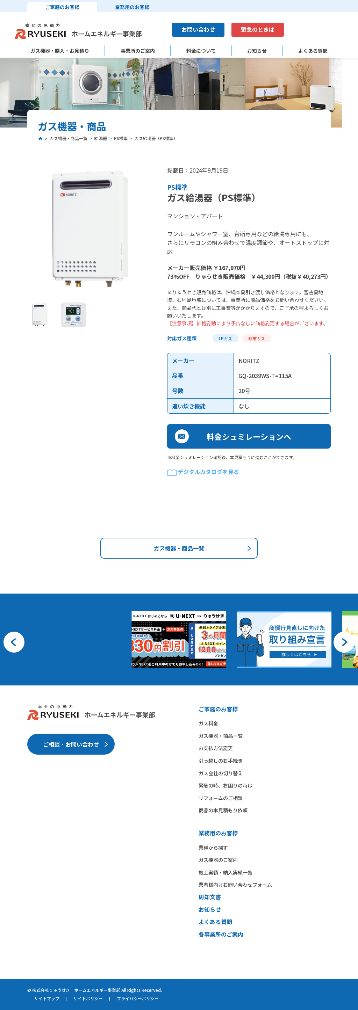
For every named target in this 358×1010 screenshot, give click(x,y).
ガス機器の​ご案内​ (218, 859)
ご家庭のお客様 (62, 6)
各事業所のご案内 (221, 934)
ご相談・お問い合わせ (71, 744)
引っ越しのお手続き (221, 760)
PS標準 (177, 186)
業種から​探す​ (213, 847)
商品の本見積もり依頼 (223, 810)
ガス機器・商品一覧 (179, 548)
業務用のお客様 (132, 6)
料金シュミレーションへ (249, 436)
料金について (201, 51)
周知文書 (210, 897)
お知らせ (257, 51)
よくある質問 (313, 51)
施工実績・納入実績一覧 (225, 872)
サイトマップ (46, 998)
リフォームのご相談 (221, 797)
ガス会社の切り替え (221, 773)
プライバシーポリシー (138, 998)
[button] (13, 642)
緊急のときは (257, 29)
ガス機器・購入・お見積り (59, 51)
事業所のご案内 (138, 51)
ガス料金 (208, 723)
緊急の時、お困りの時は (225, 785)
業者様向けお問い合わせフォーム (235, 884)
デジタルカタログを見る (208, 471)
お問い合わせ (198, 29)
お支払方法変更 (216, 747)
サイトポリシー (88, 998)
